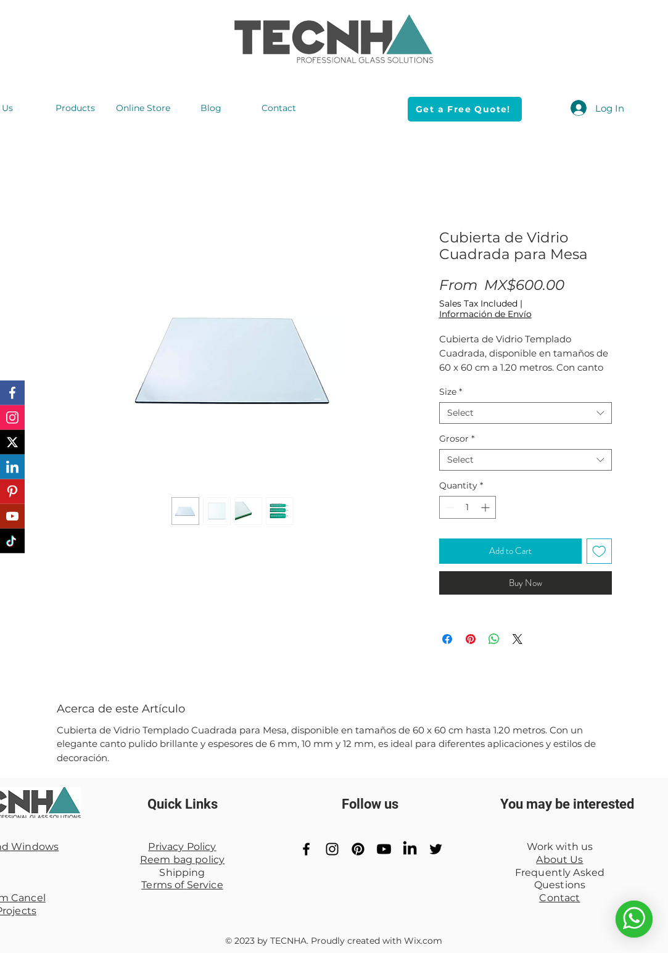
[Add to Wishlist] (599, 551)
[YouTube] (384, 849)
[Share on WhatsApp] (494, 639)
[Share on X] (517, 639)
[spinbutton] (467, 507)
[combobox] (525, 413)
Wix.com (423, 940)
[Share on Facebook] (447, 639)
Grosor (456, 439)
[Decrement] (448, 507)
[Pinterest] (358, 849)
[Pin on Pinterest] (470, 639)
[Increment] (486, 507)
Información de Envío (485, 314)
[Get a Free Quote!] (465, 109)
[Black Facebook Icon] (306, 849)
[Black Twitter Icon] (435, 849)
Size (450, 392)
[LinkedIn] (410, 849)
